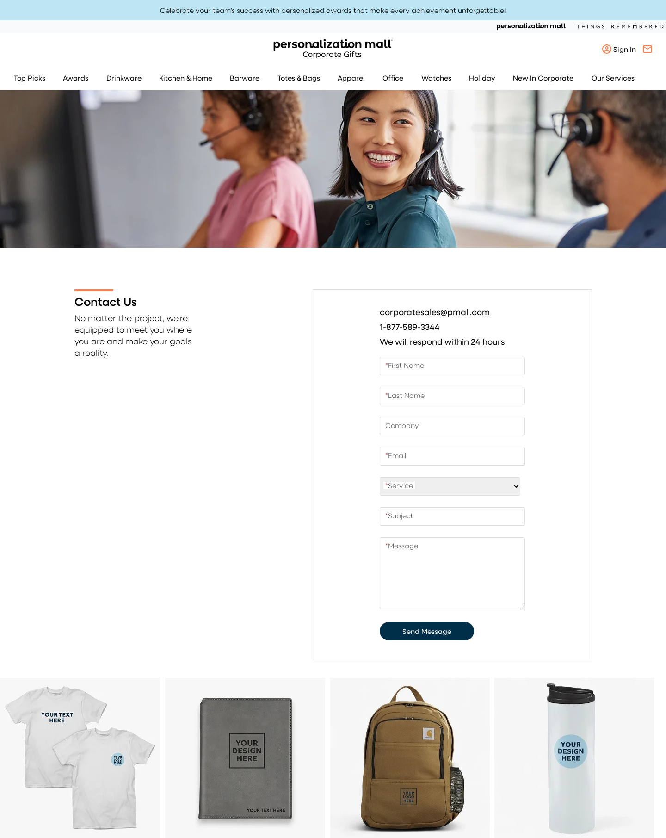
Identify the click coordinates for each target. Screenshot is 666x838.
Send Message (426, 631)
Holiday (482, 77)
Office (392, 77)
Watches (436, 77)
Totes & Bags (299, 77)
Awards (75, 77)
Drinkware (124, 77)
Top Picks (29, 77)
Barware (244, 77)
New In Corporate (543, 77)
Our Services (613, 77)
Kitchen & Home (185, 77)
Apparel (351, 77)
